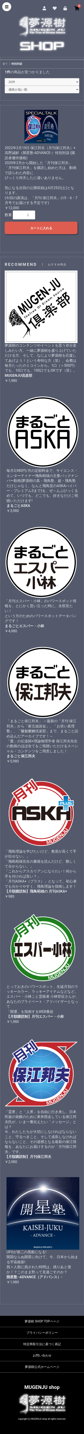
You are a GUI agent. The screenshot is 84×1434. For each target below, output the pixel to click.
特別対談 (16, 63)
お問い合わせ (42, 1355)
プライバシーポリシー (42, 1332)
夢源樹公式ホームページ (42, 1367)
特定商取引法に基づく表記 (42, 1344)
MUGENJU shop (42, 1387)
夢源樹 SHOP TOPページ (42, 1321)
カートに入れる (41, 228)
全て (5, 63)
